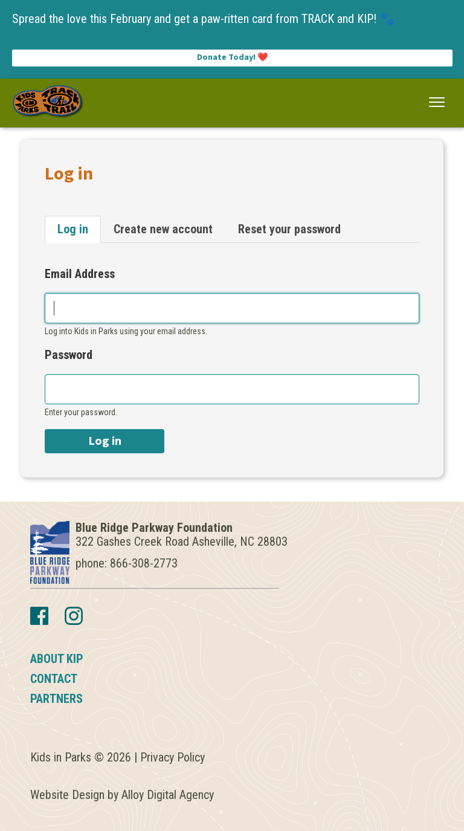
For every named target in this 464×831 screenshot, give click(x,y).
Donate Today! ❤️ (232, 57)
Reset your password (289, 229)
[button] (437, 102)
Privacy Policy (172, 757)
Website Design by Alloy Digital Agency (122, 794)
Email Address (80, 274)
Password (68, 355)
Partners (56, 698)
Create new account (163, 229)
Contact (53, 678)
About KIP (56, 659)
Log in (72, 229)
